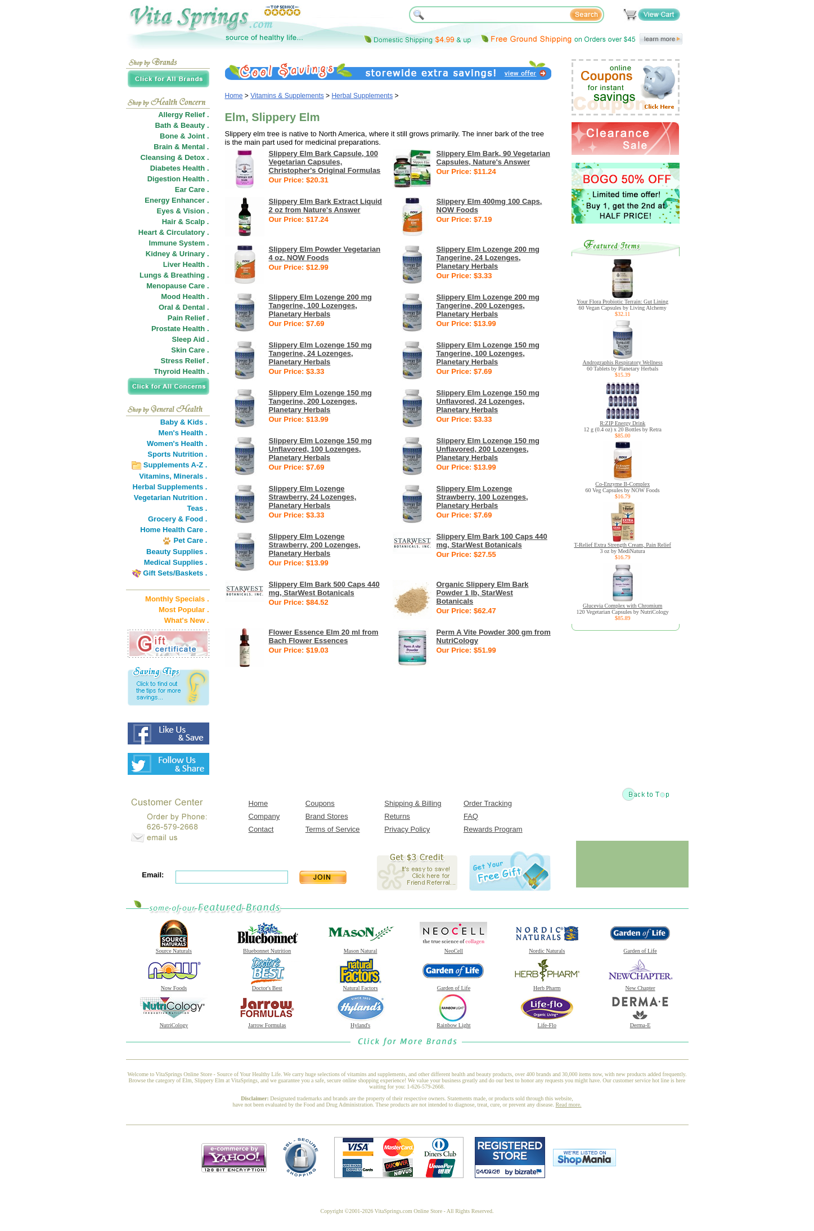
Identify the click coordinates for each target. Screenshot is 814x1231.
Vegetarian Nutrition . (171, 497)
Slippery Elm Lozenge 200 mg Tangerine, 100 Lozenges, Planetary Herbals (320, 305)
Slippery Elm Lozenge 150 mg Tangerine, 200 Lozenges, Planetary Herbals (320, 401)
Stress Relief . (185, 360)
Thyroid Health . (181, 371)
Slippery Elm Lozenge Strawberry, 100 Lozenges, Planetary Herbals (482, 497)
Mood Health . (185, 296)
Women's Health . (177, 443)
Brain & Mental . (181, 146)
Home (234, 96)
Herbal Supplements (362, 96)
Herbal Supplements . (170, 487)
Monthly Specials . (177, 599)
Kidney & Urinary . (177, 253)
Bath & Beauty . (182, 125)
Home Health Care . (173, 529)
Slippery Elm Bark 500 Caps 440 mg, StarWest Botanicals (324, 588)
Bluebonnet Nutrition (267, 948)
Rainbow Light (453, 1022)
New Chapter (640, 985)
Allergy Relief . (183, 114)
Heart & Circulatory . (173, 232)
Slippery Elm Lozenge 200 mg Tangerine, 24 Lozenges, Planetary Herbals (488, 257)
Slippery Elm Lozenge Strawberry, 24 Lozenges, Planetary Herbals (313, 497)
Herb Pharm (547, 985)
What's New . (186, 620)
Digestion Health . (178, 179)
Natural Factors (360, 985)
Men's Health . (183, 433)
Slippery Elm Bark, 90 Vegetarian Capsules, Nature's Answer (493, 157)
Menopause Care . (177, 286)
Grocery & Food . (177, 519)
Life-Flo (547, 1022)
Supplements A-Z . (175, 465)
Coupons (320, 803)
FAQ (471, 816)
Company (264, 816)
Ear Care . (192, 189)
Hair (169, 221)
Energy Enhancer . (177, 200)
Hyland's (360, 1022)
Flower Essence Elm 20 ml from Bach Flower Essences (324, 636)
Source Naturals (174, 948)
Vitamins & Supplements (287, 96)
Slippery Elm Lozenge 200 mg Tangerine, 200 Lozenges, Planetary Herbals (488, 305)
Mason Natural (360, 948)
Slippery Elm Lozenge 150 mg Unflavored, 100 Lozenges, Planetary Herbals (320, 449)
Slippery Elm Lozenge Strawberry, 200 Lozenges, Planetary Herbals (315, 544)
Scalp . (197, 221)
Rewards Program (493, 829)
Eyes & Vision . (183, 211)
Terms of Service (332, 829)
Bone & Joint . (184, 136)
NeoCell (453, 948)
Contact (261, 829)
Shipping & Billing (412, 803)
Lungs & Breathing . (174, 275)
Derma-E (640, 1022)
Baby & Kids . (184, 422)
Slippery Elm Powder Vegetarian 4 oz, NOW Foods (325, 253)
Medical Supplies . (176, 562)
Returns (397, 816)
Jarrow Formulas (267, 1022)
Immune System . (179, 243)
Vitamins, (155, 476)
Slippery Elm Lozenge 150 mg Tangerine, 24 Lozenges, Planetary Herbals (320, 353)
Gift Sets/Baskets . (175, 573)
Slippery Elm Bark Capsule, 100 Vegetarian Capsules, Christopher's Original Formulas (325, 162)
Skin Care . (190, 350)
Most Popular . (184, 609)
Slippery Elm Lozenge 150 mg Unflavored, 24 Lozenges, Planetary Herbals (488, 401)
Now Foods (174, 985)
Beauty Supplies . (176, 551)
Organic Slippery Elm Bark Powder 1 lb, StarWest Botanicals (483, 592)
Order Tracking (488, 803)
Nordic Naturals (547, 948)
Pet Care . (190, 540)
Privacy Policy (407, 829)
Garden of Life (640, 948)
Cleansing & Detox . (174, 157)
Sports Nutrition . (177, 454)
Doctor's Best (267, 985)
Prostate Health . (180, 328)
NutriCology (174, 1022)
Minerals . (191, 476)
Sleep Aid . (190, 339)
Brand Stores (326, 816)
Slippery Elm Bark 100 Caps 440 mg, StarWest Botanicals (492, 540)
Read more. (569, 1104)
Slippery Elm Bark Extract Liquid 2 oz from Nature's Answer (326, 205)
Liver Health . (186, 264)
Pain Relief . (188, 318)
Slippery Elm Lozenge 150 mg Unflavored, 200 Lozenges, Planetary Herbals (488, 449)
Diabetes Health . (179, 168)
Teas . (197, 508)
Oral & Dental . (184, 307)
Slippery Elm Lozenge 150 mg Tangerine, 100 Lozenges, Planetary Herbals (488, 353)
